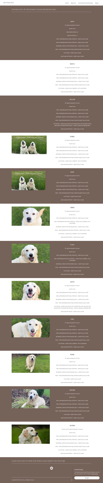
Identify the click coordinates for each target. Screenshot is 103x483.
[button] (97, 3)
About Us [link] (73, 3)
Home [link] (67, 3)
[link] (8, 2)
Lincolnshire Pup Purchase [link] (85, 3)
